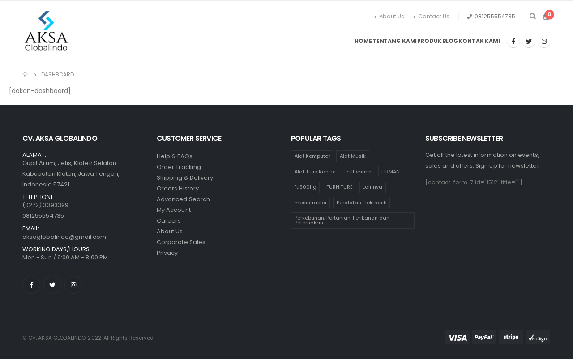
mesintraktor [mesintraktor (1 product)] (311, 202)
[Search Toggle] (532, 16)
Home (363, 41)
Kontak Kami (479, 41)
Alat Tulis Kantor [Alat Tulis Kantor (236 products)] (315, 171)
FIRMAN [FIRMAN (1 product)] (390, 171)
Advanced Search (183, 199)
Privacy (167, 253)
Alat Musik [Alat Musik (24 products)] (353, 156)
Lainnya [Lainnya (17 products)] (372, 186)
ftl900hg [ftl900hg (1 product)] (305, 186)
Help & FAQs (174, 156)
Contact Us (431, 16)
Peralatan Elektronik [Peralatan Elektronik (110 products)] (361, 202)
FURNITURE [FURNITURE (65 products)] (339, 186)
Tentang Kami (394, 41)
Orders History (178, 188)
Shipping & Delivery (185, 177)
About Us (389, 16)
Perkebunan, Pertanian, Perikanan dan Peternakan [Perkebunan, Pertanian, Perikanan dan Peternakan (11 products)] (342, 220)
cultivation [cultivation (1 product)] (358, 171)
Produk (429, 41)
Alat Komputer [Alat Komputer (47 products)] (312, 156)
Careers (169, 220)
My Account (174, 210)
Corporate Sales (181, 242)
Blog (450, 41)
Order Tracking (179, 167)
